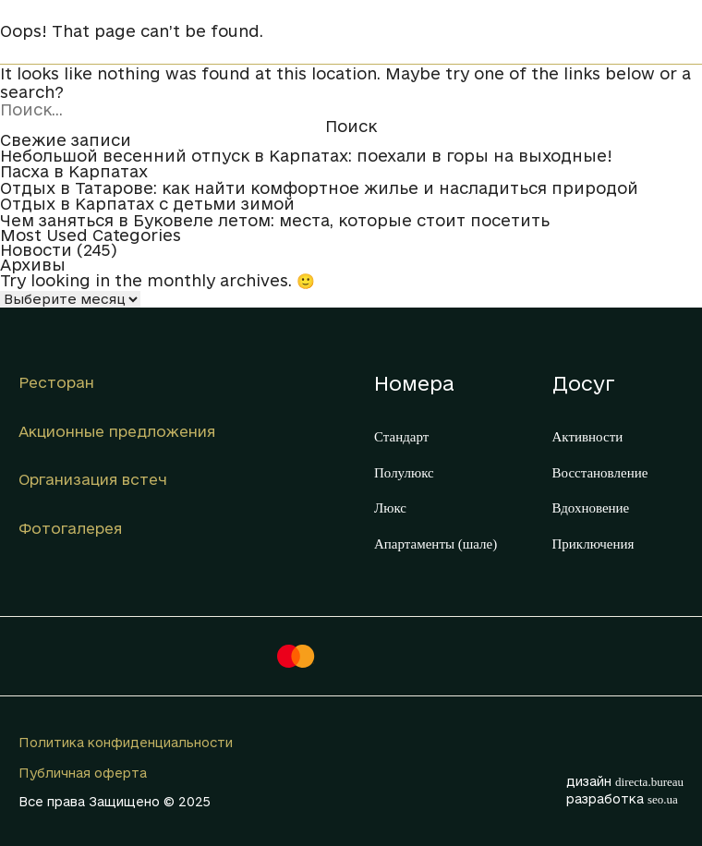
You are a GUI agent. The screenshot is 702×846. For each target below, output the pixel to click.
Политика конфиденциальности (125, 742)
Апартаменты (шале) (435, 544)
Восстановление (600, 472)
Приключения (593, 544)
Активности (587, 436)
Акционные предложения (116, 431)
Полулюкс (404, 472)
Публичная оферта (82, 773)
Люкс (390, 508)
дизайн (625, 781)
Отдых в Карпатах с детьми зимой (147, 204)
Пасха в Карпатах (74, 171)
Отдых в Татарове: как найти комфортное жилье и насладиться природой (319, 188)
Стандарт (401, 436)
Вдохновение (591, 508)
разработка (622, 799)
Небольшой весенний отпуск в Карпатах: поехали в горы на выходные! (306, 156)
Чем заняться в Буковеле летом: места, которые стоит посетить (275, 220)
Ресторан (56, 382)
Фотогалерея (70, 528)
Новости (36, 250)
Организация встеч (92, 479)
